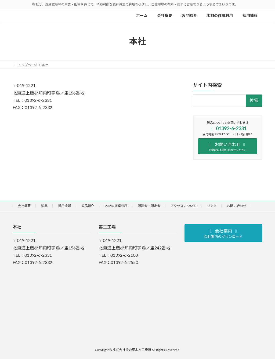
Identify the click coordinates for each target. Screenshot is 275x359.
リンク (211, 206)
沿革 (44, 206)
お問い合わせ (236, 206)
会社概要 (24, 206)
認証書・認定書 (149, 206)
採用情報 (64, 206)
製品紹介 (87, 206)
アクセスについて (183, 206)
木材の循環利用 (116, 206)
